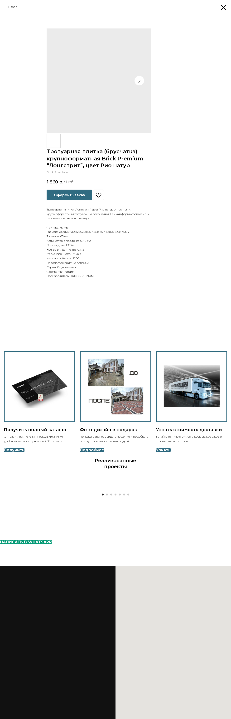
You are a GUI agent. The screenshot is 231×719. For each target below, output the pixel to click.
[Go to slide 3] (111, 494)
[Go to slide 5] (120, 494)
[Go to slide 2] (107, 494)
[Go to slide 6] (124, 494)
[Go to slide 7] (128, 494)
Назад (12, 7)
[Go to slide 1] (103, 494)
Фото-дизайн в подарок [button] (108, 429)
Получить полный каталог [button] (35, 429)
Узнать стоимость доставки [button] (189, 429)
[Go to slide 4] (115, 494)
